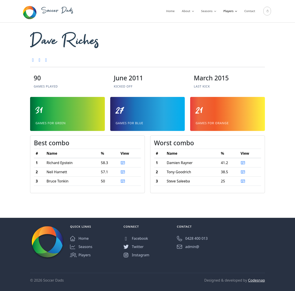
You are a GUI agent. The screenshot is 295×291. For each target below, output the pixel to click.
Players (230, 11)
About (188, 11)
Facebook (135, 238)
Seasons (208, 11)
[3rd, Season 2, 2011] (46, 60)
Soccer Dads (47, 12)
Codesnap (256, 280)
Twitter (133, 247)
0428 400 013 (192, 238)
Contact (249, 11)
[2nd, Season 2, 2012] (33, 60)
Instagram (136, 255)
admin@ (188, 247)
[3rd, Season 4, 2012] (39, 60)
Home (170, 11)
